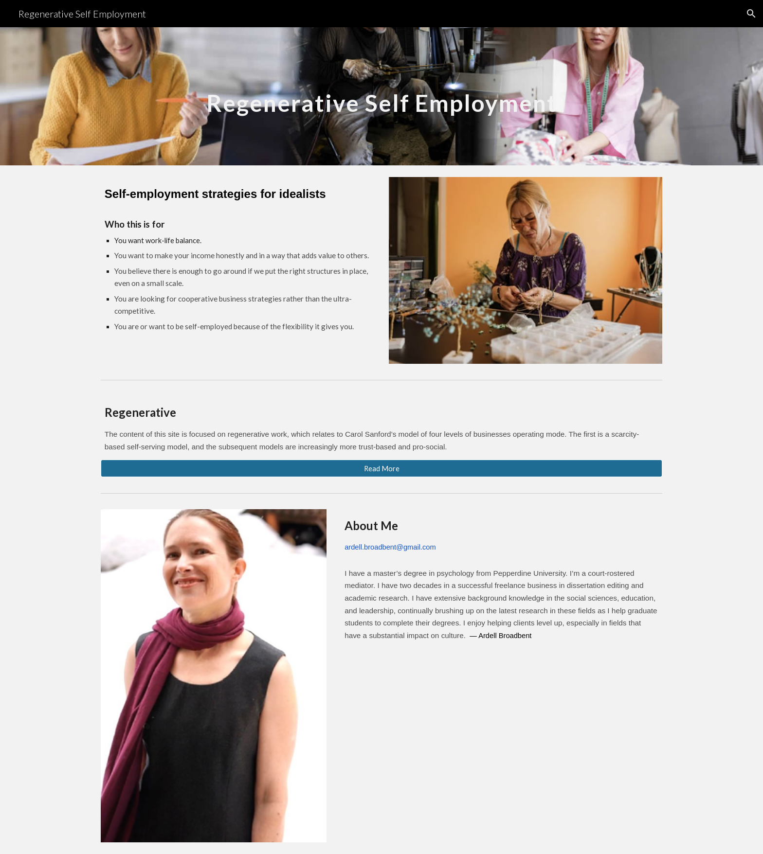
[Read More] (381, 468)
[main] (381, 96)
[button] (751, 13)
